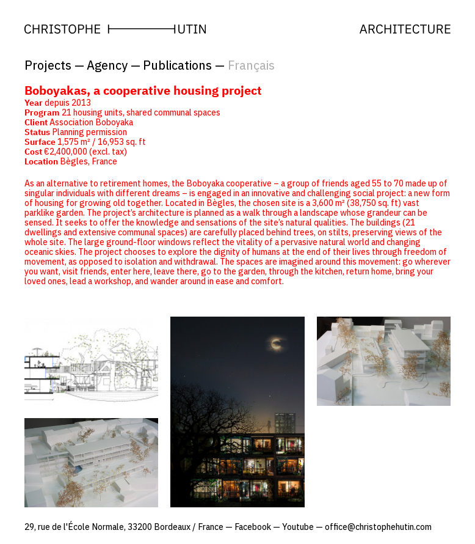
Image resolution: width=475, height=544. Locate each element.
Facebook (252, 526)
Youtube (298, 526)
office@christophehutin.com (378, 526)
